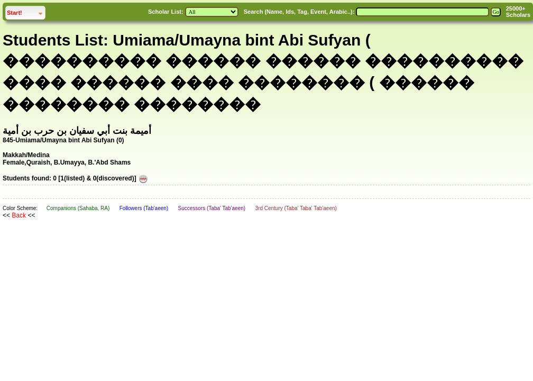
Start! (26, 11)
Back (19, 215)
